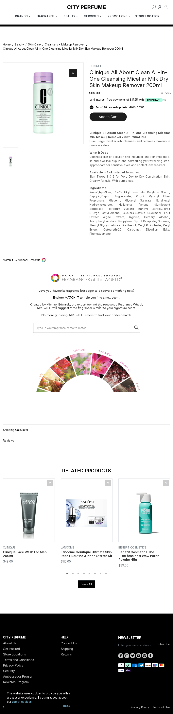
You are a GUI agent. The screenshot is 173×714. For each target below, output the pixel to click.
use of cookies (22, 701)
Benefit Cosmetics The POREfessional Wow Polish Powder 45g (138, 556)
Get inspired (11, 649)
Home (7, 44)
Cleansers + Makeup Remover (65, 44)
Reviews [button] (8, 440)
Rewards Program (16, 682)
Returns (66, 654)
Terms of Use (161, 707)
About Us (10, 643)
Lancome (67, 547)
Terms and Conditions (18, 660)
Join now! (136, 107)
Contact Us (69, 643)
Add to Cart (108, 117)
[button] (86, 260)
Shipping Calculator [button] (15, 429)
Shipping (67, 649)
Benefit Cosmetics (132, 547)
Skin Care (34, 44)
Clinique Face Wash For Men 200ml (25, 554)
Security (9, 671)
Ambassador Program (18, 676)
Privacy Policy (13, 665)
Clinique (96, 66)
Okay (66, 706)
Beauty (19, 44)
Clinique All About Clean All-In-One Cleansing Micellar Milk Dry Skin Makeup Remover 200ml (63, 48)
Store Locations (14, 654)
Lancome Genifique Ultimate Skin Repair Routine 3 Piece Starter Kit (86, 554)
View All (86, 584)
